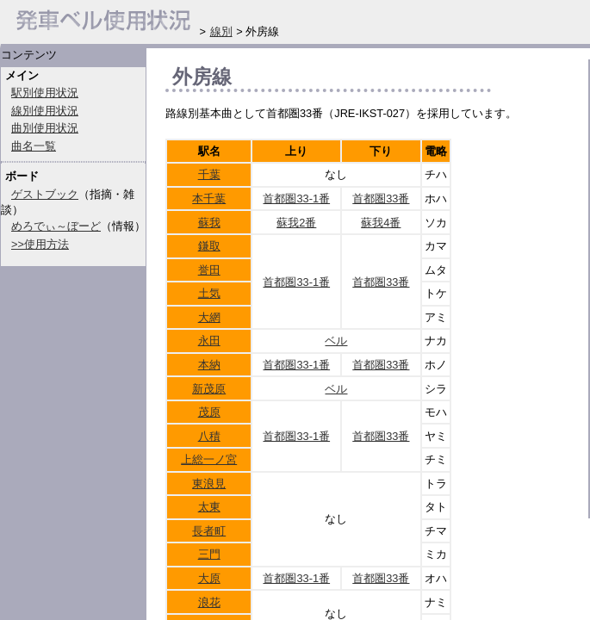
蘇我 (209, 222)
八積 (209, 436)
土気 (209, 293)
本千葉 (209, 198)
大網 (209, 317)
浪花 (209, 602)
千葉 (209, 174)
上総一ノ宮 (209, 459)
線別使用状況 (44, 110)
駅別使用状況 (44, 92)
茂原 (209, 412)
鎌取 (209, 245)
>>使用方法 (40, 244)
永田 (209, 340)
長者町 (209, 530)
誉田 (209, 270)
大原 (209, 578)
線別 (221, 31)
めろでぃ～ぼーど (56, 226)
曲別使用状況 (44, 127)
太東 (209, 506)
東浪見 (209, 483)
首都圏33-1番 (296, 198)
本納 (209, 364)
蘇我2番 (296, 222)
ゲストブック (44, 194)
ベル (336, 340)
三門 (209, 554)
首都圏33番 (380, 198)
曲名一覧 (33, 146)
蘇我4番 (381, 222)
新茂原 (209, 388)
